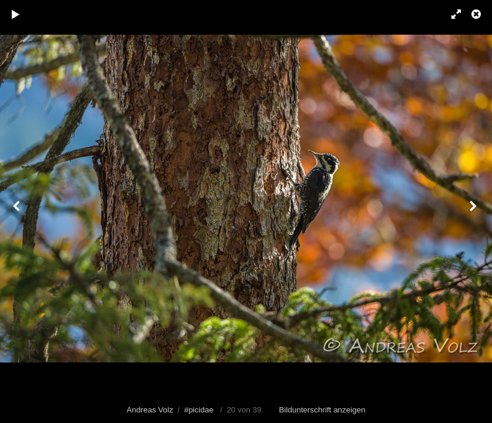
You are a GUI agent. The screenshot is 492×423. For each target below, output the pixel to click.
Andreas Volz (149, 409)
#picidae (198, 409)
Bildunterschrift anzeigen (322, 409)
